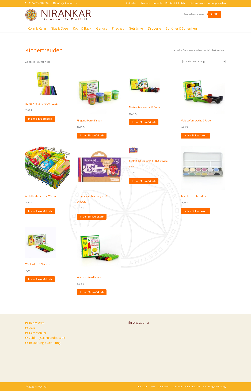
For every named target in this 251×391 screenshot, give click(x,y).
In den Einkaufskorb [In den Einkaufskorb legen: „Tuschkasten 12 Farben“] (195, 211)
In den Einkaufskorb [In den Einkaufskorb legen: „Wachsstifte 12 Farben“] (40, 279)
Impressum (37, 323)
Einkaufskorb (197, 3)
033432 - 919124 (38, 3)
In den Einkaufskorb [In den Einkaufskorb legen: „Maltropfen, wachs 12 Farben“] (143, 122)
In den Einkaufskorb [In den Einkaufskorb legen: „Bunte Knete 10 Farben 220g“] (40, 118)
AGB (32, 328)
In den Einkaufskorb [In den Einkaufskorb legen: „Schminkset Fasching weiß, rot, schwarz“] (92, 216)
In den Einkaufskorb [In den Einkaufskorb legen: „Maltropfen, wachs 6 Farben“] (195, 135)
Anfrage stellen (217, 3)
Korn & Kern (37, 28)
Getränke (136, 28)
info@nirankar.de (67, 3)
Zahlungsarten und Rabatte (47, 337)
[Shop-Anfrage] (204, 61)
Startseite (176, 50)
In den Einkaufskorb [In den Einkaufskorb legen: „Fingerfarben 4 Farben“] (92, 135)
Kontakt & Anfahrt (176, 3)
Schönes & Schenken (181, 28)
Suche (214, 14)
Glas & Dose (59, 28)
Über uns (145, 3)
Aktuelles (131, 3)
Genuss (101, 28)
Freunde (157, 3)
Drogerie (154, 28)
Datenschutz (37, 333)
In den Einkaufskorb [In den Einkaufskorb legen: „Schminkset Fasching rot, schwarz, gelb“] (143, 181)
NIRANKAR (41, 386)
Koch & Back (82, 28)
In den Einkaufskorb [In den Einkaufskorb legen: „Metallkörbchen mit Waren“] (40, 211)
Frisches (118, 28)
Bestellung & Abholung (45, 343)
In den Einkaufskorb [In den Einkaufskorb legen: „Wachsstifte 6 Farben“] (92, 292)
